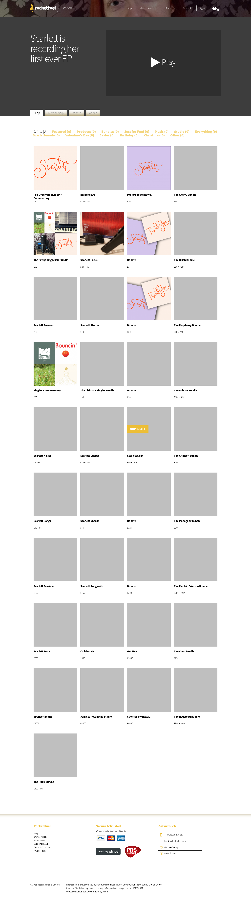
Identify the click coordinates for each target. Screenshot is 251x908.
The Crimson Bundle (186, 456)
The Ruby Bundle (44, 782)
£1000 (130, 658)
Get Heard (133, 652)
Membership (148, 8)
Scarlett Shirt (135, 456)
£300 (129, 593)
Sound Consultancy (151, 884)
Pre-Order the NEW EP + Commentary (48, 196)
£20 (35, 201)
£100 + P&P (179, 397)
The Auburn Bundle (185, 391)
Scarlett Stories (89, 325)
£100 (36, 593)
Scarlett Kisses (42, 456)
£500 (82, 658)
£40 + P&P (85, 201)
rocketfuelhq (170, 853)
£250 (36, 658)
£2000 (36, 723)
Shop (128, 8)
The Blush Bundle (184, 260)
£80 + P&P (179, 332)
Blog (36, 833)
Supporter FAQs (41, 843)
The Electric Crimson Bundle (191, 586)
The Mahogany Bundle (187, 521)
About (187, 8)
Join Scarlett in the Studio (96, 717)
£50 (35, 266)
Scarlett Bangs (42, 521)
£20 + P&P (85, 266)
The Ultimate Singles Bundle (97, 391)
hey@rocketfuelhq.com (175, 841)
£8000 (130, 723)
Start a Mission (40, 840)
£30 (175, 201)
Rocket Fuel (42, 826)
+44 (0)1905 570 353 (173, 834)
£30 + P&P (85, 462)
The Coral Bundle (184, 652)
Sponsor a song (43, 717)
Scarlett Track (42, 652)
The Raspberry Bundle (187, 325)
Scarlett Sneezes (44, 325)
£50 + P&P (179, 266)
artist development (126, 884)
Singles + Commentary (47, 391)
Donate (170, 8)
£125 (129, 527)
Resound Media (104, 884)
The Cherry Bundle (185, 195)
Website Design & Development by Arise (87, 891)
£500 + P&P (39, 788)
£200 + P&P (179, 593)
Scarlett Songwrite (91, 586)
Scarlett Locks (89, 260)
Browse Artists (40, 836)
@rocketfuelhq (171, 847)
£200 (176, 527)
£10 (129, 201)
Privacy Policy (40, 850)
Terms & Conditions (42, 847)
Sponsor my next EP (139, 717)
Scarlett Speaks (89, 521)
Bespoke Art (87, 195)
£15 (129, 266)
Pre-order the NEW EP (140, 195)
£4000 (83, 723)
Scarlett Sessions (44, 586)
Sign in (202, 8)
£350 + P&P (179, 723)
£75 (82, 527)
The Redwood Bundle (187, 717)
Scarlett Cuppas (89, 456)
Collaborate (87, 652)
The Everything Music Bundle (51, 260)
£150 (176, 462)
